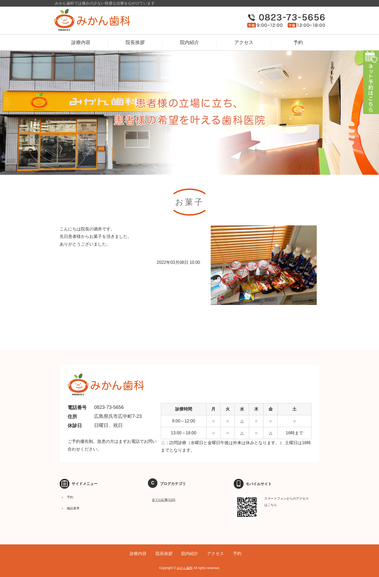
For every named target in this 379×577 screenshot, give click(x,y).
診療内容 (80, 42)
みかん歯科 (185, 568)
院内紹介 (189, 42)
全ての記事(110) (163, 500)
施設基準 (73, 508)
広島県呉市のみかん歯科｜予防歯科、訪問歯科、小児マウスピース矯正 (103, 20)
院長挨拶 (135, 42)
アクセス (243, 42)
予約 (298, 42)
